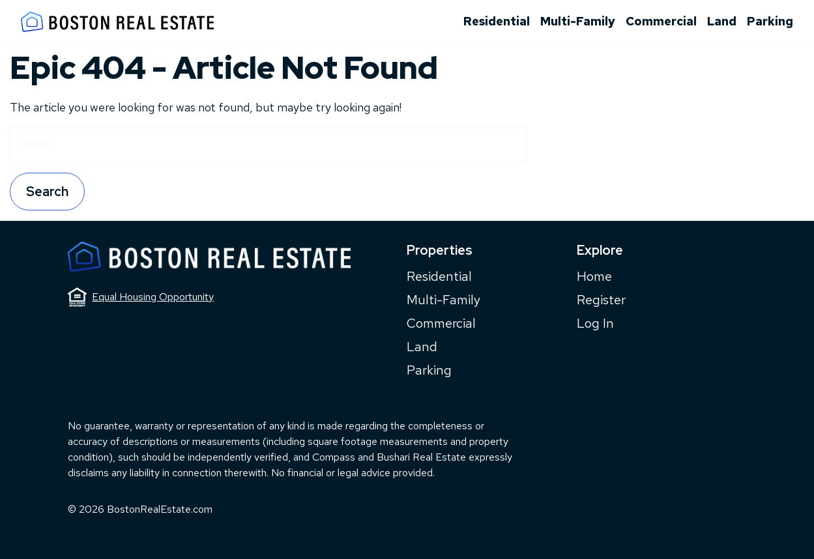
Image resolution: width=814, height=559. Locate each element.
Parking (770, 21)
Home (594, 276)
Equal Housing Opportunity (141, 297)
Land (721, 21)
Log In (595, 323)
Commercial (661, 21)
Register (601, 299)
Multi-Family (577, 21)
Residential (496, 21)
